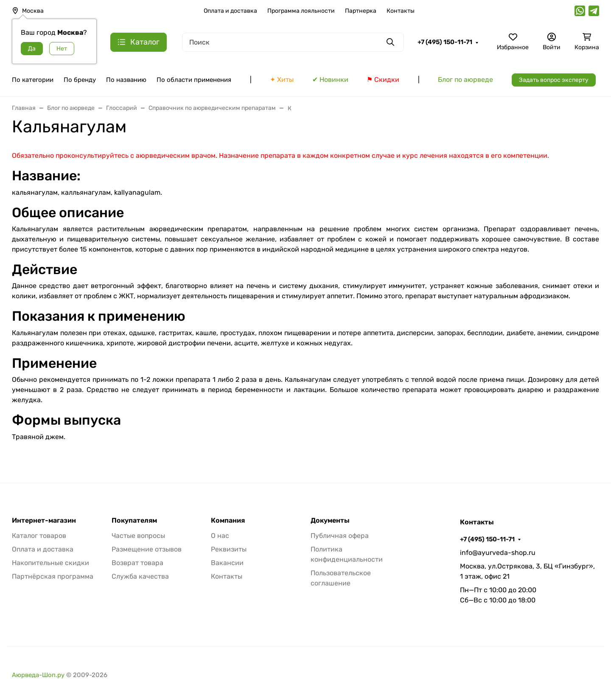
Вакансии (227, 563)
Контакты (401, 10)
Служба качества (140, 576)
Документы (330, 520)
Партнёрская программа (52, 576)
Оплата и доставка (230, 10)
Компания (228, 520)
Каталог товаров (39, 536)
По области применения (194, 80)
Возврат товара (137, 563)
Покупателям (134, 520)
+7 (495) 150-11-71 (445, 42)
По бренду (80, 80)
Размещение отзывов (147, 549)
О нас (220, 536)
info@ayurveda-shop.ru (497, 553)
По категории (32, 80)
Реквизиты (229, 549)
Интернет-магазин (44, 520)
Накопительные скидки (50, 563)
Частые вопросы (138, 536)
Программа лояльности (301, 10)
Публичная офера (340, 536)
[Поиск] (293, 42)
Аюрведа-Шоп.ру (38, 675)
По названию (126, 80)
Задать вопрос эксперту (554, 80)
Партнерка (360, 10)
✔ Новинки (330, 80)
